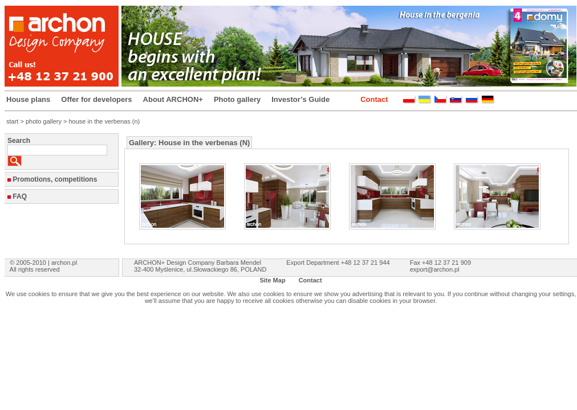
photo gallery (44, 121)
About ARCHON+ (173, 99)
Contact (374, 99)
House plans (28, 99)
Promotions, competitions (55, 179)
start (12, 121)
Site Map (272, 280)
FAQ (20, 196)
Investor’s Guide (300, 99)
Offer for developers (96, 99)
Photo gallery (237, 99)
